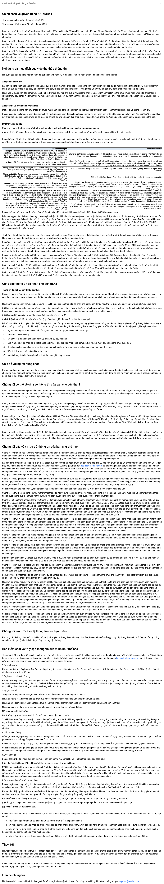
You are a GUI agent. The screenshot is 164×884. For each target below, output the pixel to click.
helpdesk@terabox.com (91, 466)
